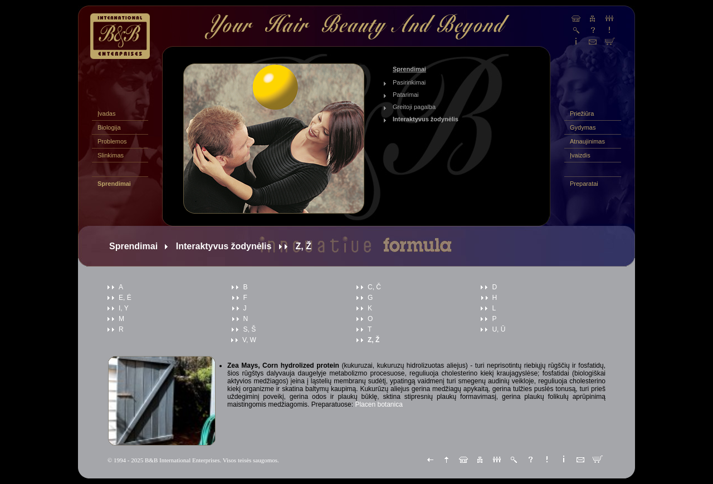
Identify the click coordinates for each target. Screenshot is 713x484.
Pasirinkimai (409, 82)
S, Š (249, 329)
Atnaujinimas (587, 141)
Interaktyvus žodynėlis (425, 119)
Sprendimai (114, 183)
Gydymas (582, 127)
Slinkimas (110, 155)
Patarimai (405, 94)
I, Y (124, 308)
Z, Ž (373, 340)
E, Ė (125, 298)
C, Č (374, 287)
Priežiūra (582, 113)
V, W (249, 340)
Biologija (109, 127)
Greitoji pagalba (414, 106)
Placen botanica (378, 404)
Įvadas (106, 113)
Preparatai (584, 183)
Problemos (112, 141)
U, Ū (498, 329)
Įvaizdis (580, 155)
